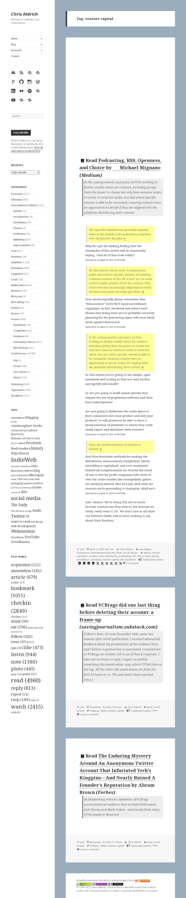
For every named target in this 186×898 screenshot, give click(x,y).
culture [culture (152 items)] (32, 430)
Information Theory (24, 342)
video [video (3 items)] (34, 700)
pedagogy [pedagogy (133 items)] (17, 483)
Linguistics (17, 273)
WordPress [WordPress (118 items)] (17, 537)
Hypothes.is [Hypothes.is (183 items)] (20, 453)
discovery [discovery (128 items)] (17, 434)
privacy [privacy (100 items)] (15, 487)
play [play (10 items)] (16, 674)
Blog (13, 44)
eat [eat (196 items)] (19, 627)
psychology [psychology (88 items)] (25, 487)
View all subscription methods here (27, 149)
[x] (97, 563)
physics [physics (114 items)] (28, 483)
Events (17, 366)
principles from (133, 880)
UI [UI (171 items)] (27, 516)
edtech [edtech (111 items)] (21, 443)
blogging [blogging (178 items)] (32, 417)
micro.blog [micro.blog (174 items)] (32, 470)
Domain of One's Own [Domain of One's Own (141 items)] (25, 438)
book (155, 710)
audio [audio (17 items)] (18, 582)
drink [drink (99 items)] (19, 621)
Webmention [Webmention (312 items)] (23, 531)
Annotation (145, 549)
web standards (128, 559)
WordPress (17, 395)
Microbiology (20, 347)
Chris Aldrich (24, 14)
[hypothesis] (79, 563)
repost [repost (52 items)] (19, 694)
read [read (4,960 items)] (26, 680)
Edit (15, 360)
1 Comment (132, 563)
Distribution (20, 222)
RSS (134, 556)
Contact (15, 56)
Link (82, 549)
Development (20, 216)
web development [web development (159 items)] (23, 526)
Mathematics (18, 285)
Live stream (20, 372)
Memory (16, 290)
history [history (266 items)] (37, 448)
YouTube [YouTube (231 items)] (32, 536)
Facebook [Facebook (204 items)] (33, 442)
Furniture (16, 256)
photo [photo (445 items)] (23, 669)
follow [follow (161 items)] (21, 636)
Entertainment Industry (24, 205)
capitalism (82, 556)
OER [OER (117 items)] (19, 479)
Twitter (103, 710)
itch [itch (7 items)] (30, 642)
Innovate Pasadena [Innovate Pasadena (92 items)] (20, 466)
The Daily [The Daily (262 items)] (19, 504)
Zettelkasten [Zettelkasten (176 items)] (20, 542)
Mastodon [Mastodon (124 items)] (17, 470)
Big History (19, 325)
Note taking (17, 302)
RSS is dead (144, 556)
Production (19, 233)
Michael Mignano (137, 167)
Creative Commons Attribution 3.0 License (134, 890)
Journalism (17, 268)
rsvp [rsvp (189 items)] (20, 699)
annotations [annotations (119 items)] (18, 417)
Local (14, 279)
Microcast (16, 296)
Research (16, 50)
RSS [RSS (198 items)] (24, 492)
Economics (17, 193)
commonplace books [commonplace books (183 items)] (26, 425)
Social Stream (18, 353)
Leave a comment (89, 714)
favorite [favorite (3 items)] (16, 631)
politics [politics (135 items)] (38, 483)
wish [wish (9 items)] (15, 712)
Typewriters (18, 390)
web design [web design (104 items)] (37, 521)
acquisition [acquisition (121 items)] (25, 564)
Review (15, 313)
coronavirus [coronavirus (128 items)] (19, 430)
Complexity (19, 330)
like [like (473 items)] (33, 647)
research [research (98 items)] (16, 492)
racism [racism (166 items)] (36, 487)
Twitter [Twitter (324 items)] (18, 516)
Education (16, 199)
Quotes (17, 377)
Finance (17, 228)
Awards (17, 211)
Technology (17, 384)
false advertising (108, 556)
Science (15, 319)
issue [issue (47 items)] (18, 642)
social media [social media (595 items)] (26, 498)
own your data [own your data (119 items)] (31, 479)
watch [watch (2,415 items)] (27, 706)
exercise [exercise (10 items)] (35, 627)
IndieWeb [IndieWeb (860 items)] (24, 459)
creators (93, 556)
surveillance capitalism (89, 559)
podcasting (125, 556)
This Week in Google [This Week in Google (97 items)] (21, 510)
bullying (94, 710)
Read (119, 552)
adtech (147, 552)
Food (13, 251)
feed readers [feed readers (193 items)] (20, 448)
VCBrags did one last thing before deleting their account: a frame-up (119, 612)
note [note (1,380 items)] (24, 661)
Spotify (155, 556)
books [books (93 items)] (14, 421)
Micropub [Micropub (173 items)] (36, 475)
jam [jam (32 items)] (17, 648)
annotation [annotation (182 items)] (26, 570)
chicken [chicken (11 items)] (19, 616)
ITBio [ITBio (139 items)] (34, 466)
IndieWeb (16, 262)
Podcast (15, 307)
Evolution (18, 336)
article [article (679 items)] (24, 577)
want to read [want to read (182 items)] (20, 521)
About (14, 38)
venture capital (110, 559)
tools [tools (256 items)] (36, 510)
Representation (21, 245)
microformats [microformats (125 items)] (20, 475)
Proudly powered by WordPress (94, 880)
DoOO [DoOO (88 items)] (14, 443)
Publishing (19, 239)
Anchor (156, 552)
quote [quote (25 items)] (29, 674)
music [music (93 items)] (14, 479)
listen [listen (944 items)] (24, 654)
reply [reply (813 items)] (23, 688)
